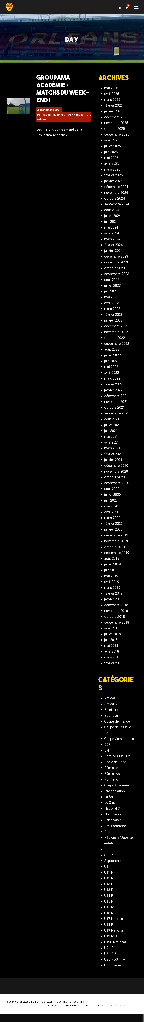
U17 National (76, 117)
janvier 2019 (113, 604)
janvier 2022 (113, 394)
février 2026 (113, 110)
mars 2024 (112, 243)
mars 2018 (112, 662)
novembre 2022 (116, 336)
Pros (108, 839)
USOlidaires (113, 973)
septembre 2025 (116, 139)
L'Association (114, 799)
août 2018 (111, 633)
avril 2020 (111, 516)
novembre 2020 (116, 476)
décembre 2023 (116, 261)
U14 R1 (109, 903)
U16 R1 (109, 921)
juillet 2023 (112, 290)
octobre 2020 (114, 482)
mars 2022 (112, 383)
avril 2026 (111, 98)
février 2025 (113, 180)
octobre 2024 (114, 203)
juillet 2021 (112, 429)
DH (106, 758)
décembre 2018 (116, 609)
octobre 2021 (114, 412)
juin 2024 (111, 226)
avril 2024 (111, 238)
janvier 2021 (113, 464)
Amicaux (110, 712)
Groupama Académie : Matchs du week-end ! (63, 91)
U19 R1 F (111, 944)
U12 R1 (109, 886)
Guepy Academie (117, 793)
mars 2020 (112, 522)
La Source (112, 805)
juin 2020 (111, 505)
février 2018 (113, 667)
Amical (109, 706)
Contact (54, 1013)
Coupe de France (117, 729)
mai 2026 (111, 92)
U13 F (108, 892)
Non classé (112, 822)
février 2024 (113, 249)
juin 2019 (111, 575)
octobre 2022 (114, 342)
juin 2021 (111, 435)
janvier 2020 (113, 534)
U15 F (108, 909)
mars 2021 (112, 453)
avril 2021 (111, 447)
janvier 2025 (113, 185)
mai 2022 (111, 371)
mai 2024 (111, 232)
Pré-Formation (115, 834)
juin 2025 (111, 156)
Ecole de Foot (115, 770)
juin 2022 (111, 365)
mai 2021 (111, 441)
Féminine (111, 776)
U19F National (115, 950)
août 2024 (111, 214)
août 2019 (111, 563)
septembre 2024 (116, 209)
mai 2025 (111, 162)
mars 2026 (112, 104)
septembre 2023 (116, 278)
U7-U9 (108, 956)
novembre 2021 (116, 406)
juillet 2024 (112, 220)
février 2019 (113, 598)
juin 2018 (111, 644)
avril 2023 (111, 307)
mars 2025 (112, 174)
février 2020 (113, 528)
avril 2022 (111, 377)
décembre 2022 (116, 331)
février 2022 (113, 389)
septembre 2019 (116, 557)
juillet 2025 (112, 150)
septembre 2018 (116, 627)
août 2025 (111, 145)
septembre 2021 (116, 418)
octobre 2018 (114, 621)
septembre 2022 (116, 348)
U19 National (114, 938)
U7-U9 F (110, 961)
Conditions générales (114, 1013)
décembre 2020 (116, 470)
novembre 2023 (116, 267)
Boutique (111, 723)
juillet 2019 (112, 569)
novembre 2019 (116, 545)
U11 (107, 874)
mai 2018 (111, 650)
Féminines (112, 781)
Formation (44, 117)
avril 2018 (111, 656)
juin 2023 (111, 296)
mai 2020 (111, 511)
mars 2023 (112, 313)
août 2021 (111, 423)
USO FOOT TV (114, 967)
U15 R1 (109, 915)
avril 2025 (111, 168)
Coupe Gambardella (119, 747)
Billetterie (111, 718)
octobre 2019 (114, 551)
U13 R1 (109, 898)
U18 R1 (109, 932)
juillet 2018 (112, 638)
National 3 (59, 117)
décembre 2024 (116, 191)
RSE (107, 857)
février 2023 (113, 319)
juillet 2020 (112, 499)
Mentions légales (79, 1013)
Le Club (110, 810)
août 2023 (111, 284)
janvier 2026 (113, 116)
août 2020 (111, 493)
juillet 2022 (112, 360)
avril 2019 (111, 586)
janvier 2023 (113, 325)
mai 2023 (111, 301)
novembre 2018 (116, 615)
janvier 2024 (113, 255)
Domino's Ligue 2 (117, 764)
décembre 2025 (116, 121)
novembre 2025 (116, 127)
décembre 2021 (116, 400)
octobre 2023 (114, 272)
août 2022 (111, 354)
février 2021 (113, 458)
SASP (108, 863)
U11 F (108, 880)
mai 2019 (111, 580)
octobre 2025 (114, 133)
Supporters (112, 869)
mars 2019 (112, 592)
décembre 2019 (116, 540)
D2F (107, 752)
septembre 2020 (116, 487)
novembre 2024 (116, 197)
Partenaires (113, 828)
